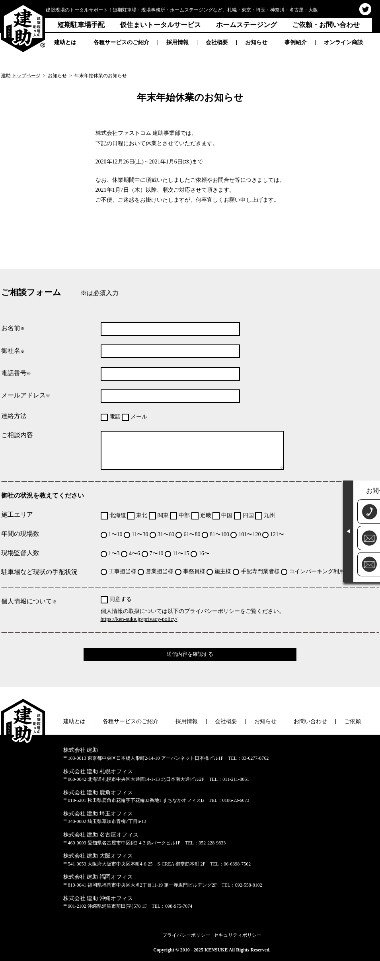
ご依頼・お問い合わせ (326, 25)
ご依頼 (352, 721)
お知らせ (256, 42)
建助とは (65, 42)
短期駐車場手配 (81, 25)
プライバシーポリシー (186, 935)
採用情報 (177, 42)
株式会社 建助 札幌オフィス (98, 771)
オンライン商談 (343, 42)
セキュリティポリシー (237, 935)
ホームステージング (246, 25)
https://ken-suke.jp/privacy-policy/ (139, 619)
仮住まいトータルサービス (160, 25)
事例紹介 (296, 42)
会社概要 (217, 42)
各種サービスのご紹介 (121, 42)
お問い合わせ (310, 721)
